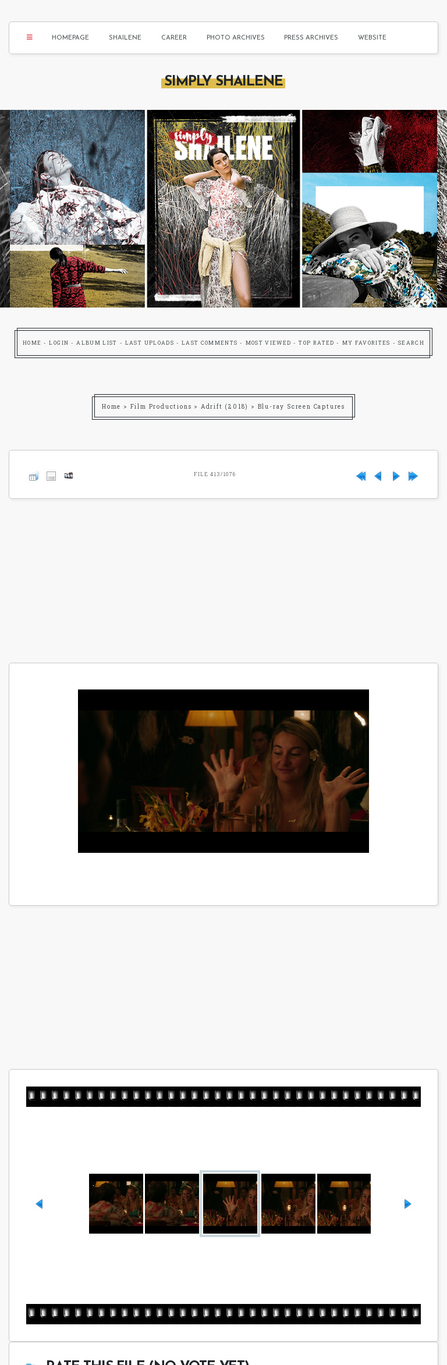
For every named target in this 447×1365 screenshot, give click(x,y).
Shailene (125, 38)
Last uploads (149, 343)
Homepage (70, 38)
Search (411, 343)
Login (59, 343)
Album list (97, 343)
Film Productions (161, 406)
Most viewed (269, 343)
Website (372, 38)
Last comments (210, 343)
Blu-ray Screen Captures (301, 406)
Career (174, 38)
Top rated (316, 343)
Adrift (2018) (225, 406)
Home (32, 343)
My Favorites (366, 343)
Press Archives (311, 38)
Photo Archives (236, 38)
